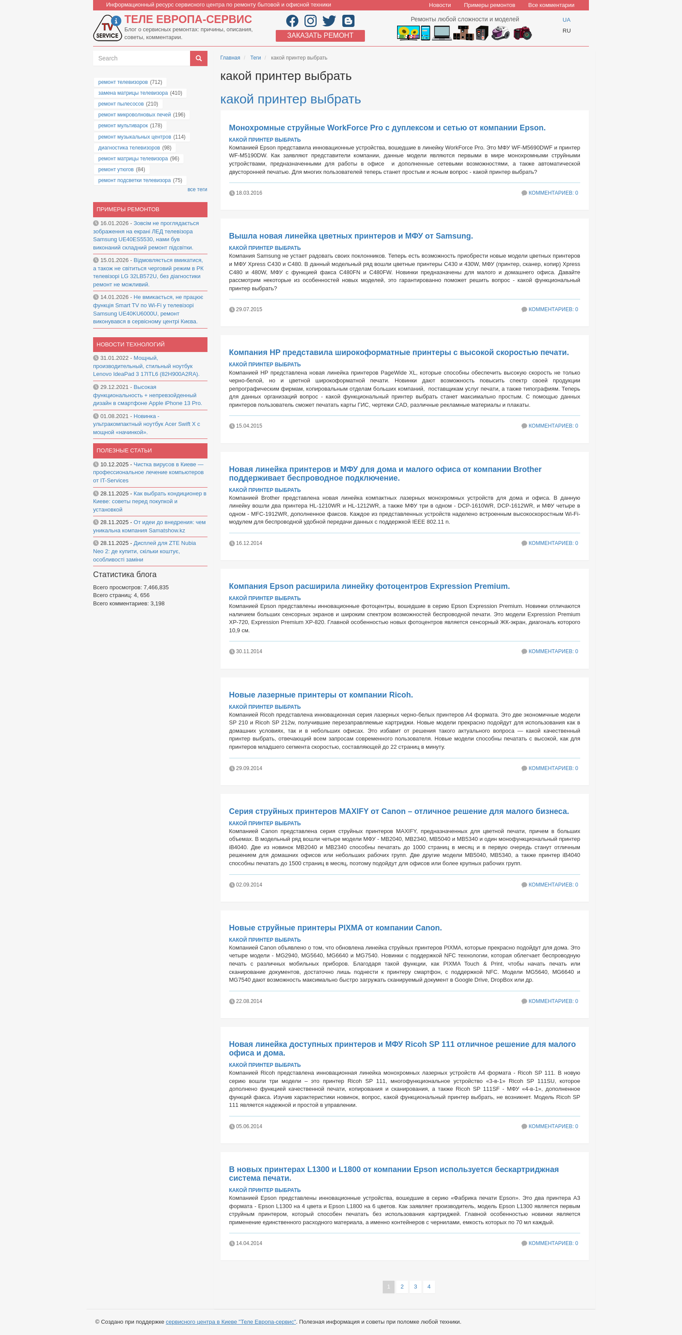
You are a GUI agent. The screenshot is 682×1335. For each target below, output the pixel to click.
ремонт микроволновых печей (134, 115)
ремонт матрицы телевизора (133, 159)
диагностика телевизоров (129, 148)
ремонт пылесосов (121, 104)
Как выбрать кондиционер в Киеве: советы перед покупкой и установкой (150, 501)
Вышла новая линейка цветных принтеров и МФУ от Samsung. (351, 236)
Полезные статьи (124, 450)
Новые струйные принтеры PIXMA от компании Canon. (335, 927)
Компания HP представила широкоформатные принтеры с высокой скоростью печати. (399, 352)
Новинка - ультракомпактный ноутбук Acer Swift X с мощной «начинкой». (146, 424)
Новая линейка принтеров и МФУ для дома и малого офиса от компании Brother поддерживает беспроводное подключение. (385, 473)
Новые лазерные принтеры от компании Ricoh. (321, 695)
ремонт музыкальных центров (134, 137)
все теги (197, 189)
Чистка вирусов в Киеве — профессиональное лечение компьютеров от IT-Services (148, 472)
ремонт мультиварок (123, 126)
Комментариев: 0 (553, 193)
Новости (440, 5)
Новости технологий (131, 344)
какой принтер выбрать (291, 99)
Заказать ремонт (320, 35)
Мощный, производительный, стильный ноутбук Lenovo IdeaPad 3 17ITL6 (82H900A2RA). (146, 366)
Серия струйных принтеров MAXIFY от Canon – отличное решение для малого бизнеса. (399, 811)
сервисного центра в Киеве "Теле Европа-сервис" (231, 1321)
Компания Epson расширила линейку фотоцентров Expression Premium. (369, 586)
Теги (256, 58)
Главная (231, 58)
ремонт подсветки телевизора (134, 180)
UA (567, 20)
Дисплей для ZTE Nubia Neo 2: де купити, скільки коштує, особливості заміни (144, 551)
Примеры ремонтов (489, 5)
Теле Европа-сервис (188, 19)
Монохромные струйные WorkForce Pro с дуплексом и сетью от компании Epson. (387, 127)
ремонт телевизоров (123, 82)
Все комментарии (551, 5)
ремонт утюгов (116, 169)
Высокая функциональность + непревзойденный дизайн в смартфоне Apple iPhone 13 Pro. (147, 395)
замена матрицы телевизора (133, 93)
